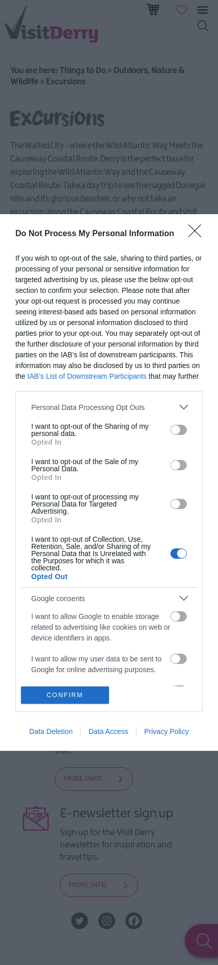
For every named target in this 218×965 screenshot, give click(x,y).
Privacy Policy (166, 731)
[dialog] (109, 482)
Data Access (108, 731)
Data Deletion (51, 731)
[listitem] (109, 407)
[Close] (198, 234)
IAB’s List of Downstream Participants (86, 376)
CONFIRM (65, 694)
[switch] (178, 430)
